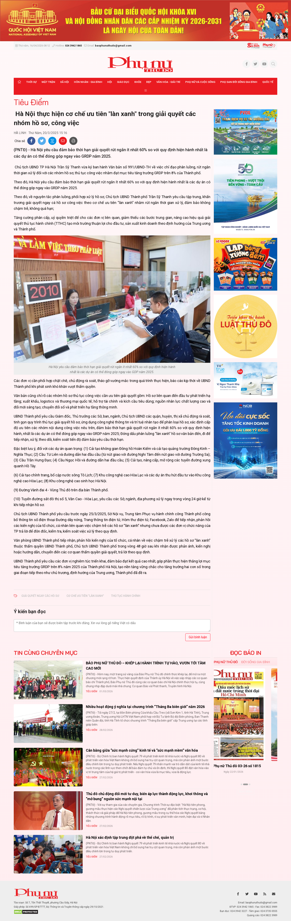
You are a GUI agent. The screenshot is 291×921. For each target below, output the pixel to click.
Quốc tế (267, 81)
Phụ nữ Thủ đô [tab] (226, 662)
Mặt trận (48, 81)
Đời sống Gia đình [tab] (255, 662)
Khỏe (137, 81)
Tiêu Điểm (31, 102)
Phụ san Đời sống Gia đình (238, 81)
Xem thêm (245, 791)
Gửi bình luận (198, 637)
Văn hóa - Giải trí (168, 81)
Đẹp (148, 81)
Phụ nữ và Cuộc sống (200, 81)
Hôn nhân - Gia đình (88, 81)
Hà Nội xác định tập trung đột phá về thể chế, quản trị (130, 837)
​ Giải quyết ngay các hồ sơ (40, 595)
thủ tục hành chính (125, 595)
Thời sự (31, 81)
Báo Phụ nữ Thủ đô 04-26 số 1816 (245, 766)
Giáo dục (123, 81)
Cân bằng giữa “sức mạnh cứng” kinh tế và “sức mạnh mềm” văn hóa (142, 750)
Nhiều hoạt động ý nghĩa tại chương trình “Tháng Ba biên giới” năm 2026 (145, 707)
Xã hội (64, 81)
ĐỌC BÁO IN (245, 653)
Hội (109, 81)
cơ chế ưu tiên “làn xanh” (85, 595)
